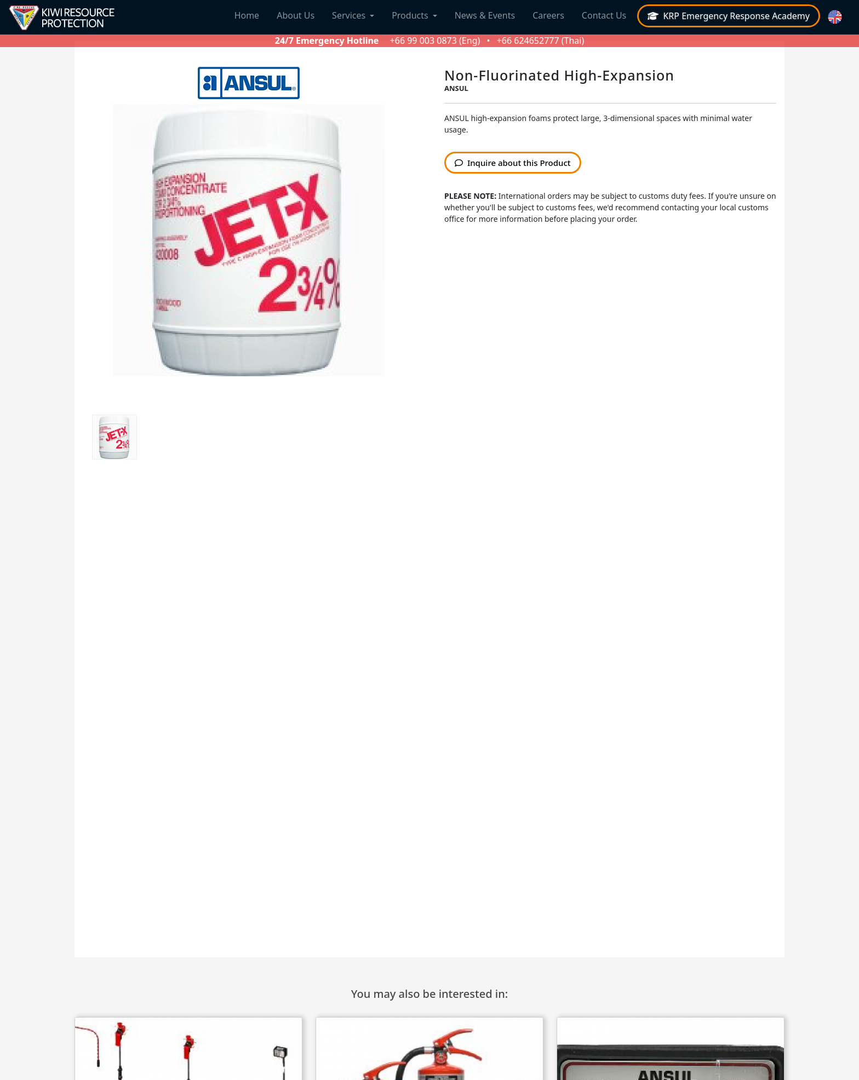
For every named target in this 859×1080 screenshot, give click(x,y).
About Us (295, 15)
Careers (548, 15)
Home (247, 15)
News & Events (485, 15)
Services (348, 15)
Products (410, 15)
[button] (836, 17)
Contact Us (604, 15)
